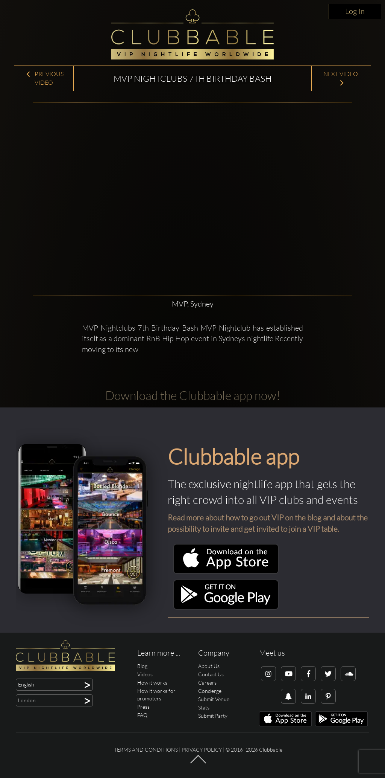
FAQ (142, 715)
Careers (207, 682)
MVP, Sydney (193, 303)
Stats (203, 707)
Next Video (341, 78)
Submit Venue (213, 699)
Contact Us (211, 674)
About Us (209, 666)
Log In (355, 11)
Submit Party (212, 715)
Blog (142, 666)
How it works (152, 682)
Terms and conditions (146, 749)
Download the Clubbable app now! (192, 395)
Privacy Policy (202, 749)
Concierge (209, 691)
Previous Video (45, 78)
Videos (145, 674)
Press (143, 706)
